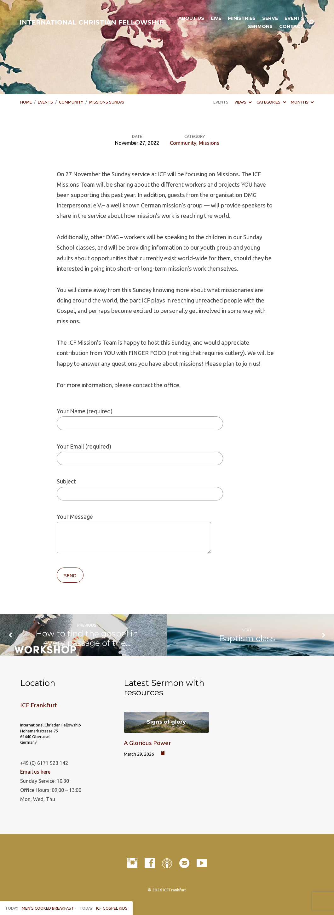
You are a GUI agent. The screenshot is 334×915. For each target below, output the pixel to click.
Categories (271, 102)
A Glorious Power (147, 742)
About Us (191, 18)
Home (26, 102)
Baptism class (247, 638)
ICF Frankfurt (38, 705)
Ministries (242, 18)
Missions (209, 143)
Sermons (260, 26)
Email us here (35, 772)
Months (302, 102)
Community (71, 102)
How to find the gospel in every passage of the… (87, 638)
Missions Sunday (106, 102)
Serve (270, 18)
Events (294, 18)
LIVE (216, 18)
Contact (291, 26)
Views (243, 102)
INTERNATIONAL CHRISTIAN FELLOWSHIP (92, 22)
